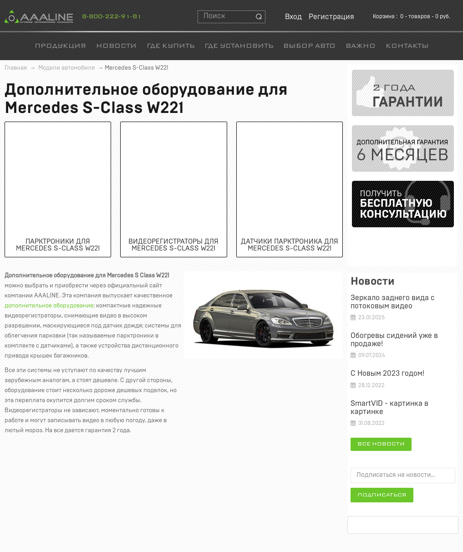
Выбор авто (309, 46)
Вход (293, 16)
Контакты (407, 46)
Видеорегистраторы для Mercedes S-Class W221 (173, 245)
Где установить (238, 46)
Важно (361, 46)
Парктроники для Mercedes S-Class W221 (58, 245)
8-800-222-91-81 (112, 16)
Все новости (381, 444)
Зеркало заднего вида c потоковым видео (393, 302)
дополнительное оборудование (49, 306)
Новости (116, 46)
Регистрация (331, 16)
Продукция (60, 46)
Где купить (170, 46)
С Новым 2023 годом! (387, 373)
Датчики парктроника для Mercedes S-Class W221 (289, 245)
